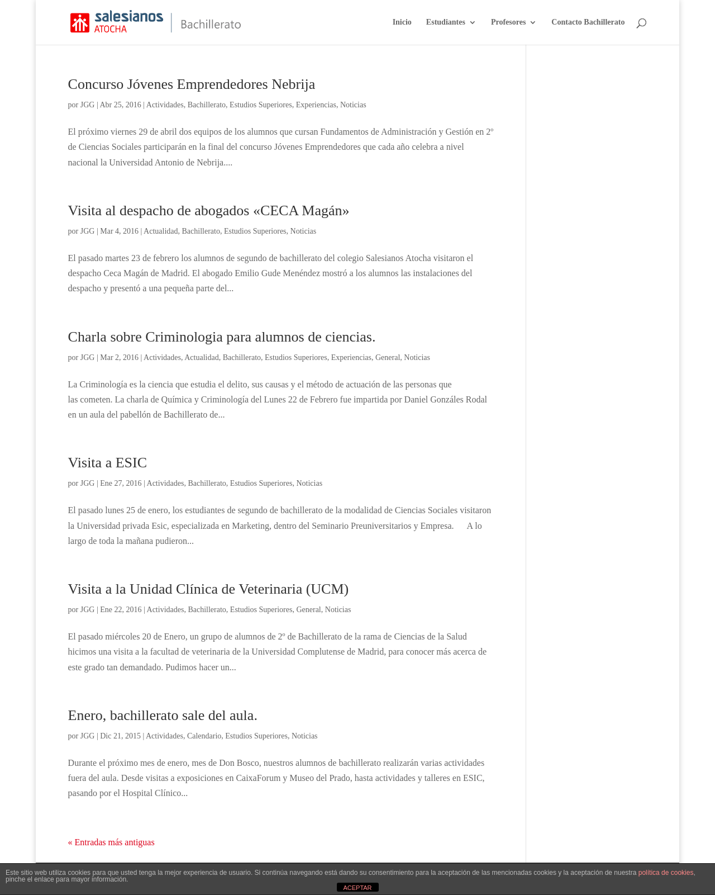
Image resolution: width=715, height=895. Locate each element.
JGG (87, 105)
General (387, 357)
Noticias (353, 105)
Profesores (508, 22)
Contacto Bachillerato (588, 22)
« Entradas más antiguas (111, 842)
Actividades (165, 105)
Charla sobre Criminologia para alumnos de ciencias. (222, 337)
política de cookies (666, 873)
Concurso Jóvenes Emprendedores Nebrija (192, 84)
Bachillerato (207, 105)
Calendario (204, 736)
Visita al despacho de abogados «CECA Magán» (209, 210)
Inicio (402, 22)
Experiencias (316, 105)
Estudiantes (445, 22)
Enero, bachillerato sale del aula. (163, 715)
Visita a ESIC (107, 462)
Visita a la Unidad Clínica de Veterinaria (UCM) (208, 589)
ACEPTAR (357, 887)
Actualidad (161, 231)
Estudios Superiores (261, 105)
